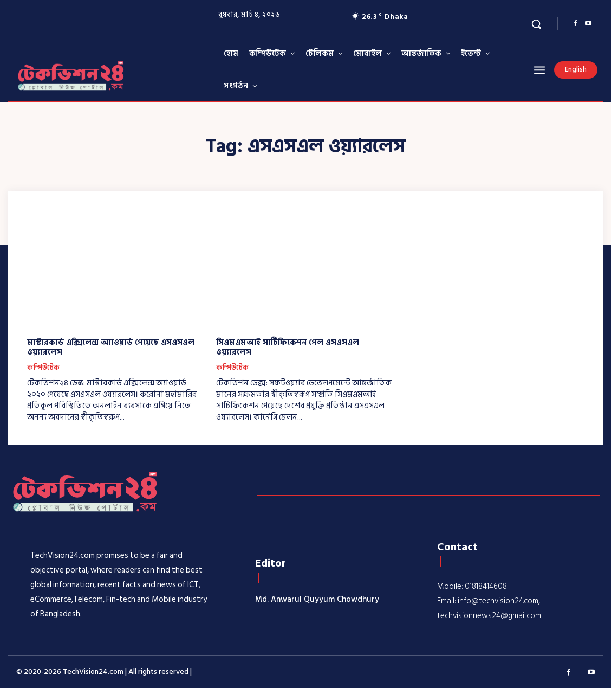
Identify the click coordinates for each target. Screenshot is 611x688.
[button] (536, 24)
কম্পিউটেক (43, 368)
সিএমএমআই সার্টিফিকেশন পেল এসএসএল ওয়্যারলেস (287, 347)
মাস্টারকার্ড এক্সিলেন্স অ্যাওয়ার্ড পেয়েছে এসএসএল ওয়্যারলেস (110, 347)
